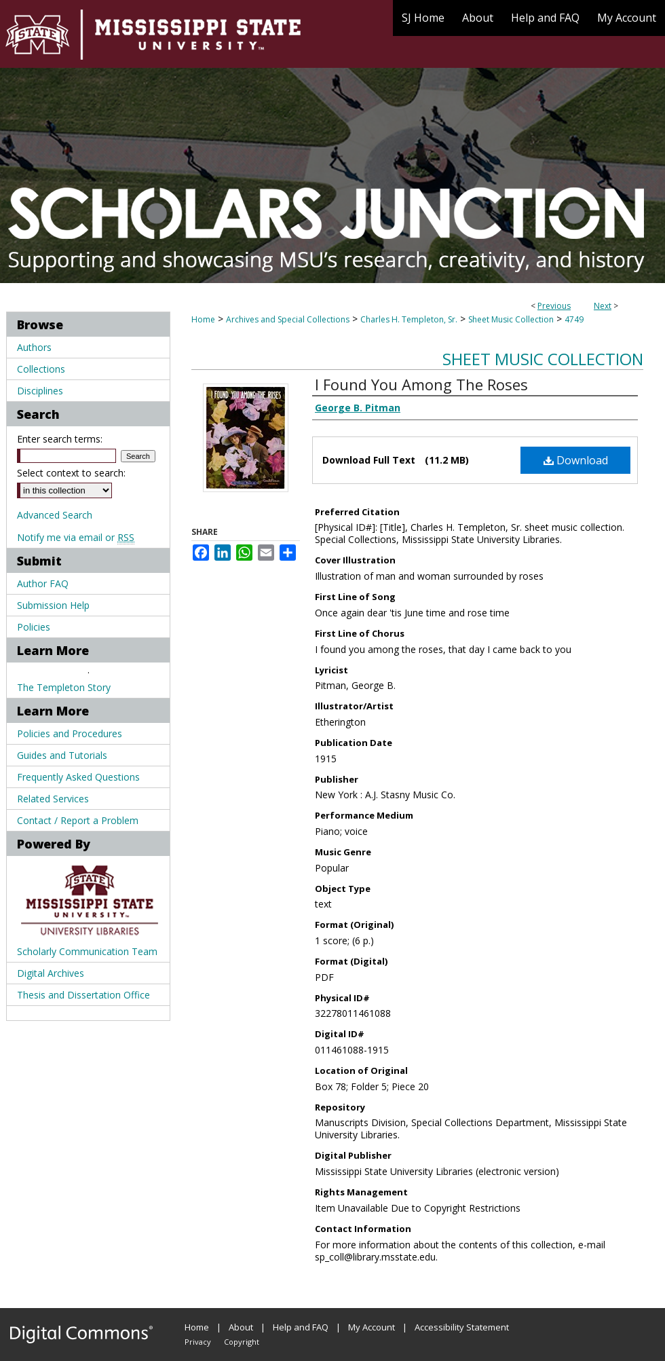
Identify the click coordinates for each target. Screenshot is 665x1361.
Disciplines (40, 390)
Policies (33, 626)
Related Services (53, 798)
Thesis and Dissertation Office (83, 994)
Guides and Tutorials (62, 755)
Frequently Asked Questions (78, 776)
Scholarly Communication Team (87, 951)
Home (203, 319)
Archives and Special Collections (287, 319)
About (241, 1327)
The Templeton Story (64, 687)
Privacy (198, 1342)
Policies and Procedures (69, 733)
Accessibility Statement (462, 1327)
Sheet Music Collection (511, 319)
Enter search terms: (59, 438)
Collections (41, 368)
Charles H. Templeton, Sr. (408, 319)
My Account (371, 1327)
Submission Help (53, 605)
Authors (34, 347)
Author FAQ (43, 583)
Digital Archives (50, 973)
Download (576, 460)
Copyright (241, 1342)
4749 (574, 319)
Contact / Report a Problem (77, 820)
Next (602, 306)
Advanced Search (54, 514)
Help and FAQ (300, 1327)
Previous (554, 306)
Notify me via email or (75, 537)
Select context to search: (71, 472)
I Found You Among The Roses (421, 384)
